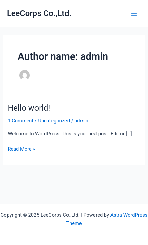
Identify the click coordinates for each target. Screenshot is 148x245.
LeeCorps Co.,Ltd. (39, 13)
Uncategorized (54, 121)
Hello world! (29, 108)
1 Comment (20, 121)
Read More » (21, 148)
